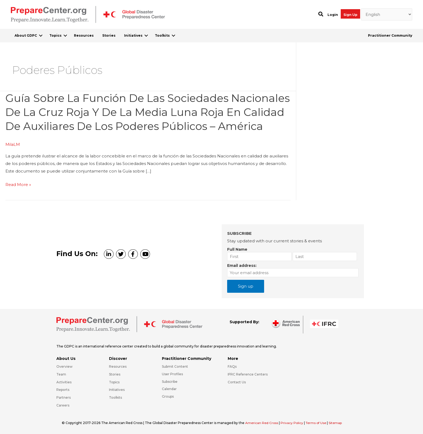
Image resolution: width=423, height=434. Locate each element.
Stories (108, 35)
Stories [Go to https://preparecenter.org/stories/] (114, 374)
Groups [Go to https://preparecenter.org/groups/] (168, 397)
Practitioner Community (390, 35)
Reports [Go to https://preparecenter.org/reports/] (62, 390)
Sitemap (337, 423)
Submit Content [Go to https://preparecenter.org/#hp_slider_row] (175, 366)
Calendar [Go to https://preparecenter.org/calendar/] (169, 389)
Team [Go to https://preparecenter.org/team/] (61, 374)
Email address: (242, 265)
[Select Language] (386, 14)
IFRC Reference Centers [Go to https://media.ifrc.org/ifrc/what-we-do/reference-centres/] (248, 374)
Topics (55, 35)
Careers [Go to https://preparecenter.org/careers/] (62, 406)
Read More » (18, 198)
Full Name (237, 249)
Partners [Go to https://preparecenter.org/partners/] (63, 398)
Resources (84, 35)
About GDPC (26, 35)
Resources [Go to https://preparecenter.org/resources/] (118, 366)
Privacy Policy (293, 423)
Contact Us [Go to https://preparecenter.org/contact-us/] (237, 382)
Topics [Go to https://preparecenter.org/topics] (114, 382)
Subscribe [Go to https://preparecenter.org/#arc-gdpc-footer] (170, 382)
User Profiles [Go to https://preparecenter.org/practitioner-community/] (172, 374)
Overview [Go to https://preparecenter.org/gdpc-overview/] (64, 366)
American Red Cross (262, 423)
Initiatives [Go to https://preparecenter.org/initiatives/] (117, 390)
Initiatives (133, 35)
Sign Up (350, 15)
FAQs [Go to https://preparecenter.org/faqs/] (232, 366)
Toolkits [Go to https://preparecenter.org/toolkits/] (115, 398)
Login (333, 15)
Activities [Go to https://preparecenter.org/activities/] (63, 382)
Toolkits (162, 35)
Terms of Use (318, 423)
